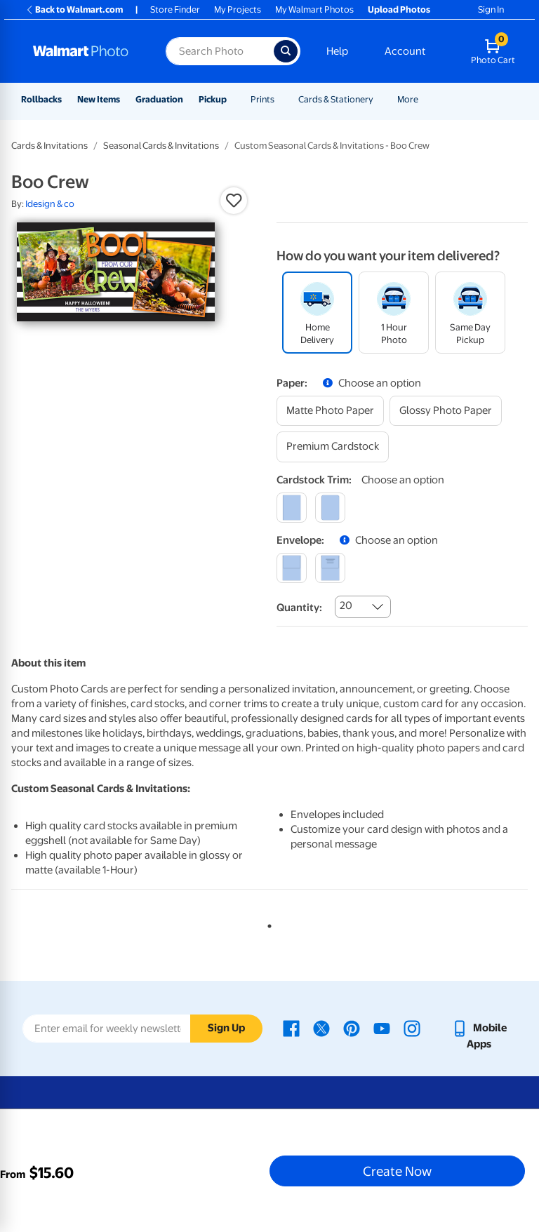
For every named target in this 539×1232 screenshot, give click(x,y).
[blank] (292, 568)
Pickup (213, 99)
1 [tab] (267, 923)
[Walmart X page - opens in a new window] (321, 1028)
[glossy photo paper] (446, 411)
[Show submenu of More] (424, 99)
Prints (262, 99)
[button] (233, 200)
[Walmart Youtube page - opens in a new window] (381, 1028)
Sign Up (226, 1028)
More (407, 99)
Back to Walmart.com (74, 9)
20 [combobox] (346, 605)
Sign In (491, 9)
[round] (330, 508)
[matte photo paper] (330, 411)
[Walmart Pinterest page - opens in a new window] (351, 1028)
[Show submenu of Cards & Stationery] (379, 99)
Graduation (159, 99)
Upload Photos (399, 9)
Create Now (397, 1171)
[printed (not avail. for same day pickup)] (330, 568)
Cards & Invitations (49, 145)
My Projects (237, 9)
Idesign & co (49, 204)
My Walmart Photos (314, 9)
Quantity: (299, 607)
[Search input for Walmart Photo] (220, 51)
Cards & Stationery (335, 99)
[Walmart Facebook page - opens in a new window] (291, 1028)
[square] (292, 508)
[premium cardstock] (333, 446)
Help (337, 51)
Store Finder (175, 9)
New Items (98, 99)
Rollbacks (41, 99)
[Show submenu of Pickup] (233, 99)
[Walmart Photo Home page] (84, 51)
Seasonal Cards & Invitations (161, 145)
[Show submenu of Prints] (281, 99)
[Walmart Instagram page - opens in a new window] (412, 1028)
